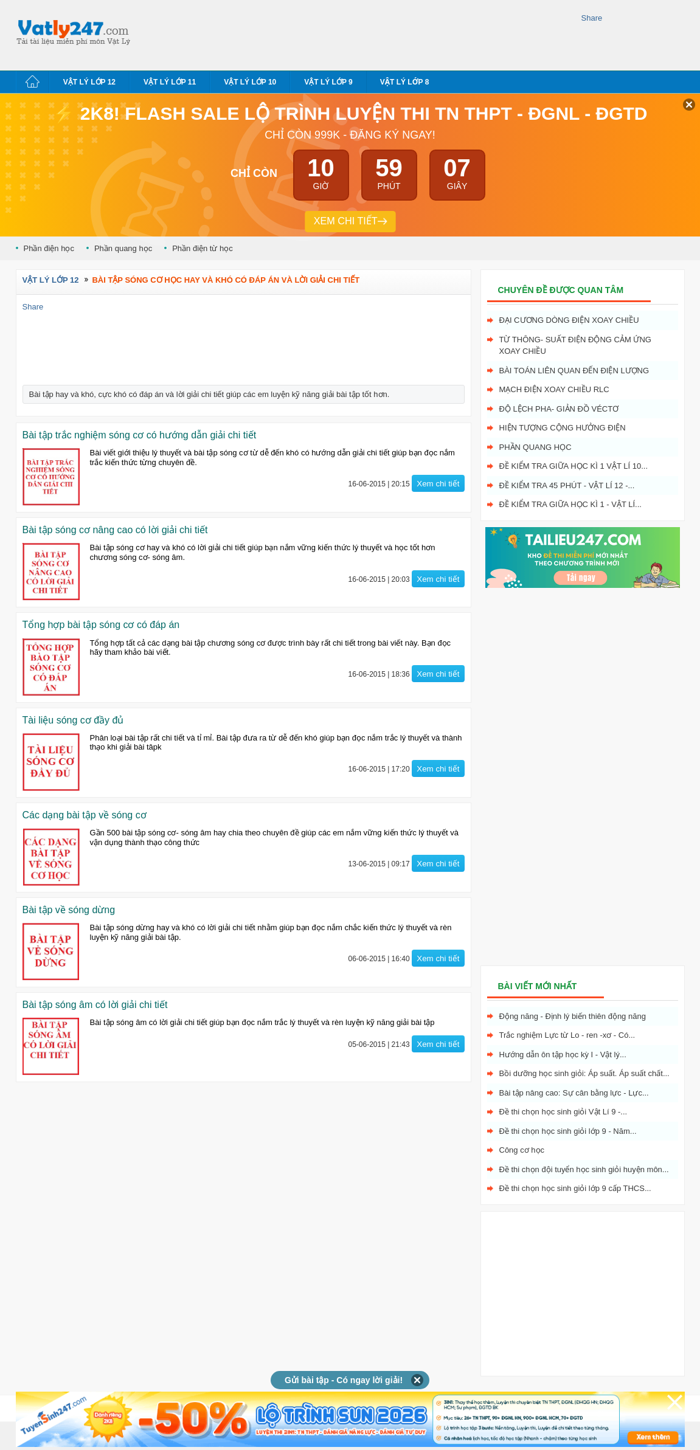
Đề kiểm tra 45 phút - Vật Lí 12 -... (567, 485)
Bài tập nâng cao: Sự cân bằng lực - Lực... (574, 1092)
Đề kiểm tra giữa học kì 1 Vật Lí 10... (573, 466)
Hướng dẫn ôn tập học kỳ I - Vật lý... (562, 1054)
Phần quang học (123, 248)
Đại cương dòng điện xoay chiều (569, 320)
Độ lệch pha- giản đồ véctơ (559, 408)
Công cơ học (522, 1150)
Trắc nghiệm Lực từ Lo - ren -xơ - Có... (567, 1035)
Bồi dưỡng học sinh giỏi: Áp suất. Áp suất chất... (584, 1073)
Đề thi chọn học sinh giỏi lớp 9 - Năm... (568, 1131)
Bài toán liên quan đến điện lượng (574, 370)
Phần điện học (49, 248)
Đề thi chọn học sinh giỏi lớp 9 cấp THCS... (575, 1188)
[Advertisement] (358, 33)
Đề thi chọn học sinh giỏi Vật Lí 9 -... (563, 1111)
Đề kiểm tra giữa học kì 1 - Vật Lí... (570, 504)
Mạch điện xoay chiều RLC (554, 389)
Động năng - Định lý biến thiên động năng (572, 1016)
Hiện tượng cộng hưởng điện (562, 427)
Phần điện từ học (202, 248)
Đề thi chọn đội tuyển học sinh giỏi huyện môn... (584, 1169)
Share (592, 17)
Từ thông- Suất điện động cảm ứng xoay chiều (575, 345)
